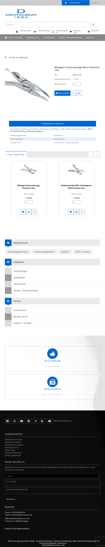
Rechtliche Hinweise (44, 541)
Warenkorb (93, 32)
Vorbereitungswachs (44, 251)
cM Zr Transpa (83, 251)
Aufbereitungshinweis (18, 135)
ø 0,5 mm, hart (59, 139)
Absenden (10, 499)
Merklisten (10, 450)
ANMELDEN (74, 3)
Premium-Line (15, 142)
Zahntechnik (49, 38)
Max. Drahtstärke (16, 139)
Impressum (61, 543)
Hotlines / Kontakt (18, 323)
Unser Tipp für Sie (15, 154)
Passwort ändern (13, 442)
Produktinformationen (52, 123)
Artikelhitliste (11, 447)
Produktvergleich (13, 453)
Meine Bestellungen (14, 445)
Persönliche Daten (13, 439)
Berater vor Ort (16, 317)
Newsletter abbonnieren (17, 528)
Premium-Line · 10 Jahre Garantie (66, 142)
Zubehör (65, 251)
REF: (56, 75)
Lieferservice (15, 310)
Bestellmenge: (60, 84)
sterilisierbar (58, 135)
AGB (74, 541)
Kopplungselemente (18, 251)
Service (90, 38)
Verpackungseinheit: (62, 79)
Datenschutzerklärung (62, 541)
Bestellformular (13, 455)
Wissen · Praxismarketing (71, 38)
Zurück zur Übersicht (18, 57)
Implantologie (16, 38)
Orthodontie (33, 38)
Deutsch (95, 3)
